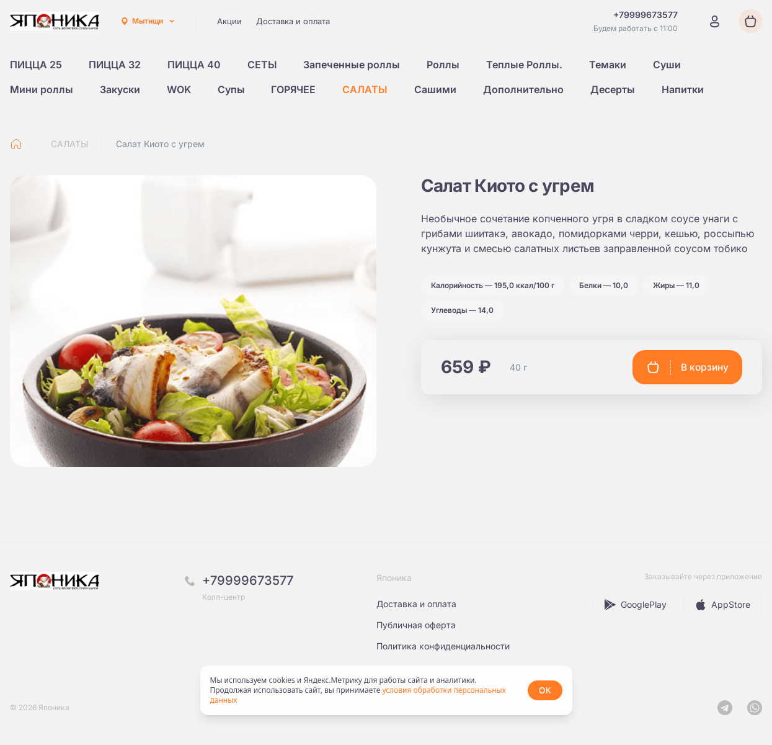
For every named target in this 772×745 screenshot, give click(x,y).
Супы (231, 89)
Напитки (683, 89)
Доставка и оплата (293, 21)
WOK (179, 89)
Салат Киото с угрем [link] (160, 143)
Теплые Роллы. (524, 64)
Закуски (120, 89)
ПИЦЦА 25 (36, 64)
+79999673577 (247, 580)
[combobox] (147, 21)
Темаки (607, 64)
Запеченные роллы (351, 64)
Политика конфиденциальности (443, 646)
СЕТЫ (262, 64)
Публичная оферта (416, 625)
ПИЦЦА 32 (115, 64)
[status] (386, 690)
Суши (667, 64)
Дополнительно (523, 89)
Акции (229, 21)
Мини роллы (41, 89)
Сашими (435, 89)
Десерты (612, 89)
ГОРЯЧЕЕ (293, 89)
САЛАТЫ (365, 89)
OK (545, 690)
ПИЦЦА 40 (194, 64)
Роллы (443, 64)
